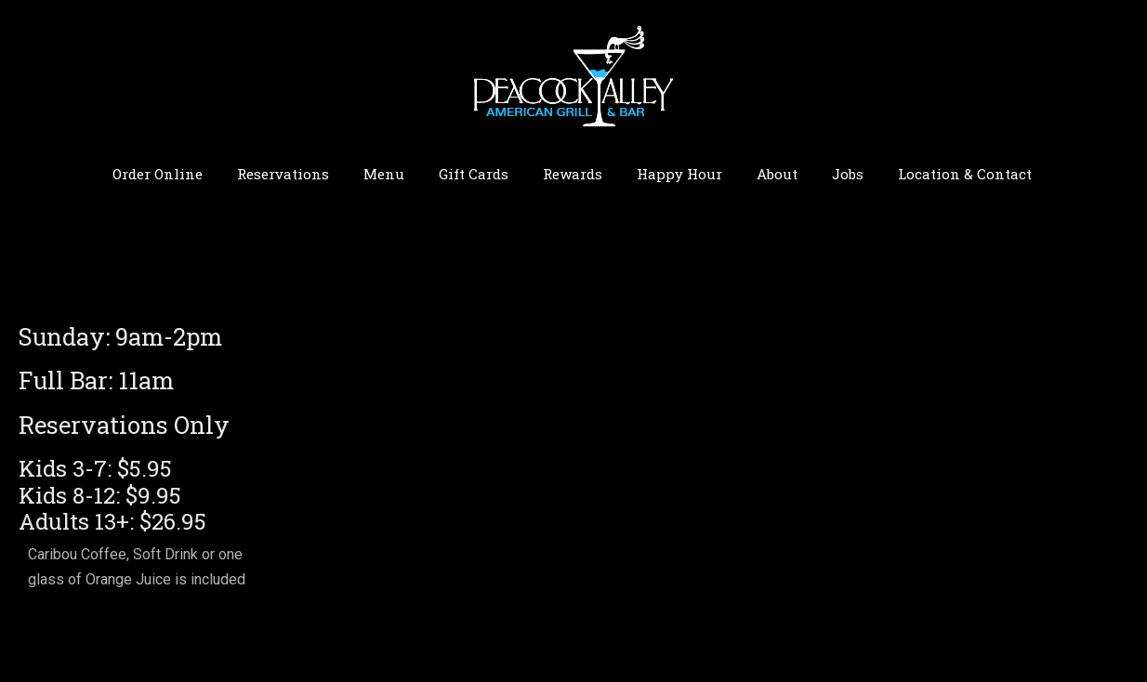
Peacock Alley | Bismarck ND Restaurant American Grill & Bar (573, 75)
